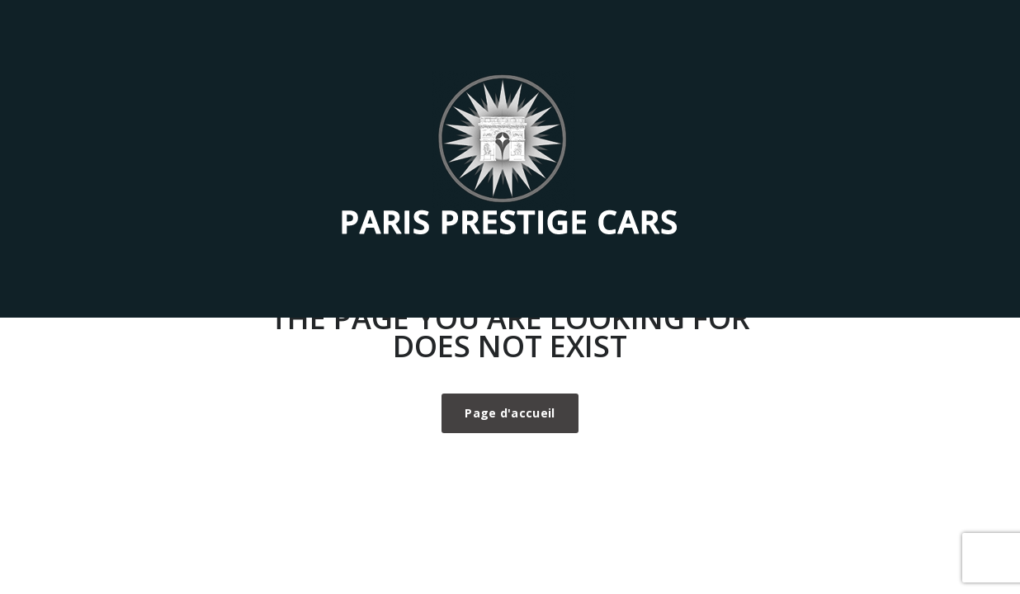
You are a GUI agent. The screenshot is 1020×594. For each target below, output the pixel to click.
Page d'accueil (510, 413)
